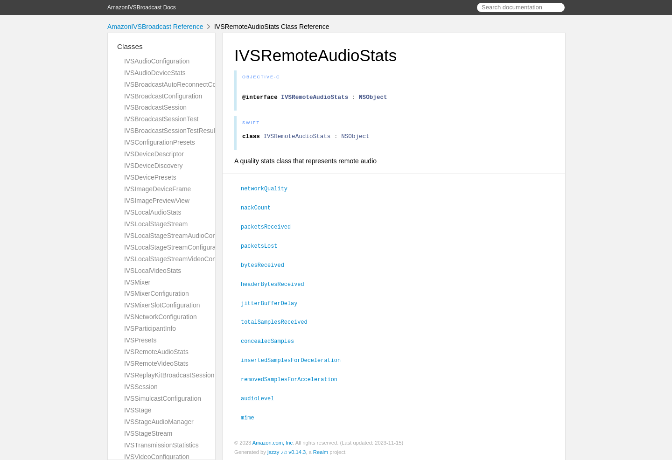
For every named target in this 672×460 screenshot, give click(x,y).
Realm (320, 450)
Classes (130, 46)
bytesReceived (266, 267)
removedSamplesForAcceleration (293, 378)
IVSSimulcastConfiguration (162, 398)
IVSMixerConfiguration (156, 293)
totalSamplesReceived (278, 322)
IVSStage (138, 410)
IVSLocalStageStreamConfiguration (175, 247)
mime (251, 415)
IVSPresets (140, 340)
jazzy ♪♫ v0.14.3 (286, 450)
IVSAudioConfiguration (156, 61)
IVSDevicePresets (150, 177)
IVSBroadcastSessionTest (161, 119)
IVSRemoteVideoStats (156, 363)
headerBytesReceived (276, 285)
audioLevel (261, 397)
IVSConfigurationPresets (159, 142)
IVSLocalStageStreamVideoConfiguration (183, 259)
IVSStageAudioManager (159, 421)
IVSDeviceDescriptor (154, 154)
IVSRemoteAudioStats (156, 351)
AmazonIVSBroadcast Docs (141, 7)
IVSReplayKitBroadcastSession (169, 375)
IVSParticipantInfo (150, 328)
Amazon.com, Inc (272, 441)
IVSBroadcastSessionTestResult (170, 130)
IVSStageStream (148, 433)
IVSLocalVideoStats (152, 270)
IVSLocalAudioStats (153, 212)
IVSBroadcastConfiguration (163, 96)
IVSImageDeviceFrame (157, 189)
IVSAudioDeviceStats (155, 73)
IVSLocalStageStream (156, 224)
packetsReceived (270, 229)
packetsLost (263, 248)
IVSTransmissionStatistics (161, 445)
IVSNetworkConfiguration (160, 317)
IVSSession (141, 386)
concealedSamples (271, 341)
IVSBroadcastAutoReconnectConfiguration (185, 84)
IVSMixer (137, 282)
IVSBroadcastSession (155, 107)
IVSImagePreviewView (156, 200)
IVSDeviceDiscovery (153, 165)
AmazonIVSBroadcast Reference (155, 26)
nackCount (260, 211)
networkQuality (268, 192)
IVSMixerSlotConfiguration (162, 305)
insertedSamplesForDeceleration (295, 359)
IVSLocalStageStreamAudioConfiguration (183, 235)
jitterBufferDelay (273, 304)
